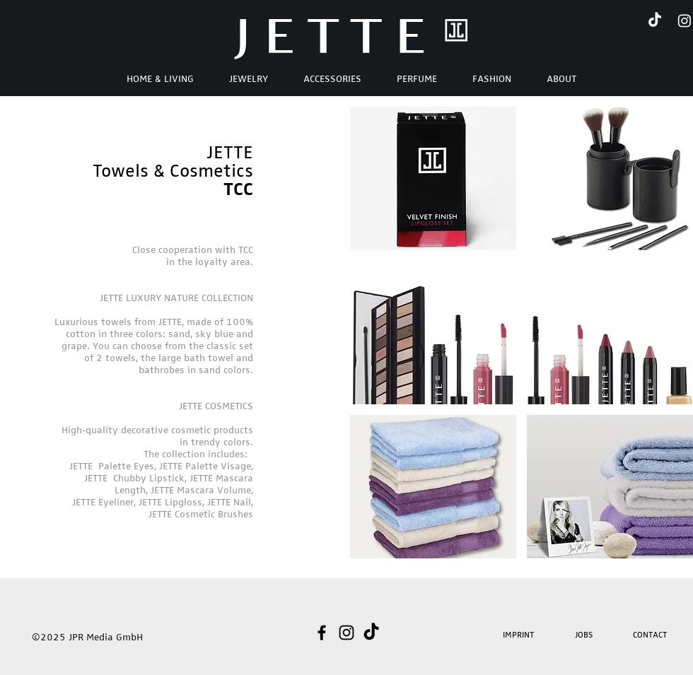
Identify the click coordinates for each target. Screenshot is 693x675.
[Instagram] (684, 20)
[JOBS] (585, 634)
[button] (561, 78)
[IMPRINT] (519, 634)
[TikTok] (654, 20)
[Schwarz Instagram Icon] (346, 632)
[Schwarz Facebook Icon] (322, 632)
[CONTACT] (651, 634)
